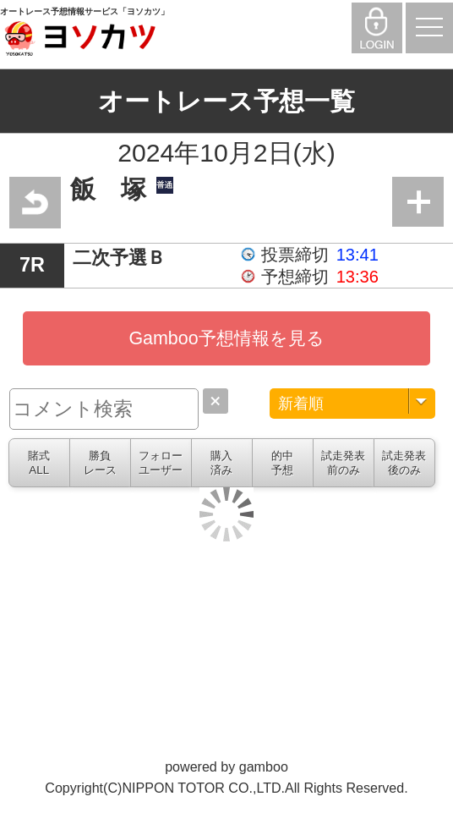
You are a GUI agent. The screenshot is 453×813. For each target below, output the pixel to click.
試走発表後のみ (404, 462)
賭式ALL (39, 462)
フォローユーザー (161, 462)
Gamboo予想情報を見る (226, 338)
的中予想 (282, 462)
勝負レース (100, 462)
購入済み (221, 462)
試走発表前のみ (343, 462)
